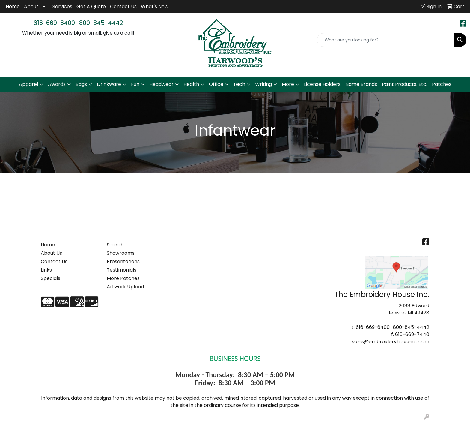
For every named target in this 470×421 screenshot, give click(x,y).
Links (46, 269)
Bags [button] (81, 84)
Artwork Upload (125, 286)
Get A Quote (91, 6)
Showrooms (121, 253)
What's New (154, 6)
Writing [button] (263, 84)
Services (62, 6)
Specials (50, 278)
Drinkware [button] (109, 84)
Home (13, 6)
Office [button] (216, 84)
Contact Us (123, 6)
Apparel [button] (28, 84)
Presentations (123, 261)
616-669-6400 (54, 23)
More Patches (123, 278)
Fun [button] (135, 84)
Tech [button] (239, 84)
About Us (51, 253)
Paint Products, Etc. (404, 84)
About (31, 6)
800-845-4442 (101, 23)
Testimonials (121, 269)
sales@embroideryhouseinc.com (390, 341)
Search (115, 244)
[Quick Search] (385, 40)
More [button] (288, 84)
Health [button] (191, 84)
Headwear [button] (161, 84)
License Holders (322, 84)
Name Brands (361, 84)
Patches (441, 84)
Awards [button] (57, 84)
